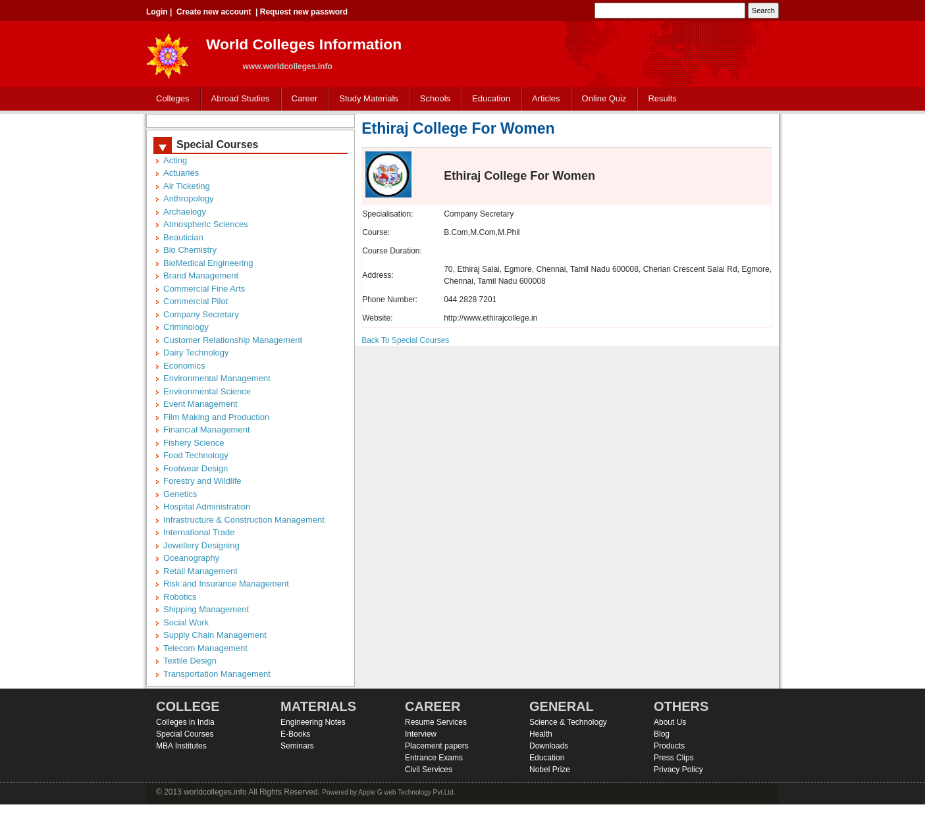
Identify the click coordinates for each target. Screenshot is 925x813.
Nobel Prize (549, 769)
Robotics (180, 597)
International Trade (198, 532)
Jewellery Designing (201, 545)
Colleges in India (185, 722)
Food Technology (195, 455)
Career (302, 99)
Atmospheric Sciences (205, 224)
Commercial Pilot (195, 301)
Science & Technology (568, 722)
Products (669, 745)
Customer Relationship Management (232, 340)
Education (488, 99)
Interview (420, 734)
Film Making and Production (216, 417)
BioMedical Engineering (208, 263)
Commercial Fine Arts (204, 289)
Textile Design (190, 661)
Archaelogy (184, 212)
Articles (546, 98)
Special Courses (184, 734)
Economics (184, 366)
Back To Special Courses (405, 340)
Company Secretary (201, 314)
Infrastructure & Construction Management (244, 520)
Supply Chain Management (215, 635)
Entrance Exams (434, 757)
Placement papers (437, 745)
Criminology (186, 327)
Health (540, 734)
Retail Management (200, 571)
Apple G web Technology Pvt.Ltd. (406, 792)
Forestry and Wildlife (202, 481)
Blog (662, 734)
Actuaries (181, 173)
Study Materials (365, 99)
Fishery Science (193, 443)
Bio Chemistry (190, 250)
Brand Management (200, 275)
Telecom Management (205, 648)
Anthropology (188, 198)
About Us (670, 722)
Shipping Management (206, 609)
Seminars (297, 745)
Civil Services (428, 769)
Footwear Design (195, 468)
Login (157, 11)
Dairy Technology (195, 352)
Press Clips (674, 757)
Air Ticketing (186, 186)
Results (662, 98)
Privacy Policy (678, 769)
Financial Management (206, 429)
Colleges (170, 99)
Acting (175, 160)
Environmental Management (217, 378)
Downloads (548, 745)
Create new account (213, 11)
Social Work (186, 622)
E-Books (295, 734)
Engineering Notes (313, 722)
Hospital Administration (206, 506)
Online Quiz (604, 98)
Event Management (200, 404)
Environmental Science (207, 391)
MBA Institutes (181, 745)
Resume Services (436, 722)
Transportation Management (217, 674)
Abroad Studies (237, 99)
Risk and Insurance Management (226, 584)
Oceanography (191, 558)
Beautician (183, 237)
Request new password (304, 11)
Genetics (180, 494)
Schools (432, 99)
